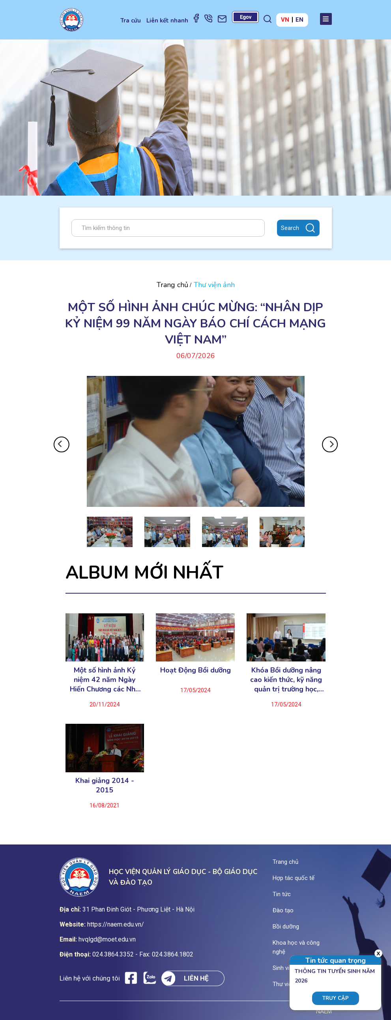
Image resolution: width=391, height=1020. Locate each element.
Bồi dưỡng (286, 926)
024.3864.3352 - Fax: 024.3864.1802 (142, 954)
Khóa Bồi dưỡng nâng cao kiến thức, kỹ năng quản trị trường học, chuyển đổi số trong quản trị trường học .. (286, 679)
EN (299, 19)
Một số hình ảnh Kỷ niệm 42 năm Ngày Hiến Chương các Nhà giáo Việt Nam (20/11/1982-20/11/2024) (104, 679)
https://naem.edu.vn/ (115, 924)
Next (329, 444)
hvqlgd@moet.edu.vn (107, 939)
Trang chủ (172, 285)
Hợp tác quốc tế (293, 878)
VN (285, 19)
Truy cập (335, 998)
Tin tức (282, 894)
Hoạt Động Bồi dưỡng (195, 670)
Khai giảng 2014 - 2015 (104, 785)
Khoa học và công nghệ (296, 947)
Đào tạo (283, 910)
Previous (61, 444)
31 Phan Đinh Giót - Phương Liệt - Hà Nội (138, 909)
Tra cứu (130, 20)
